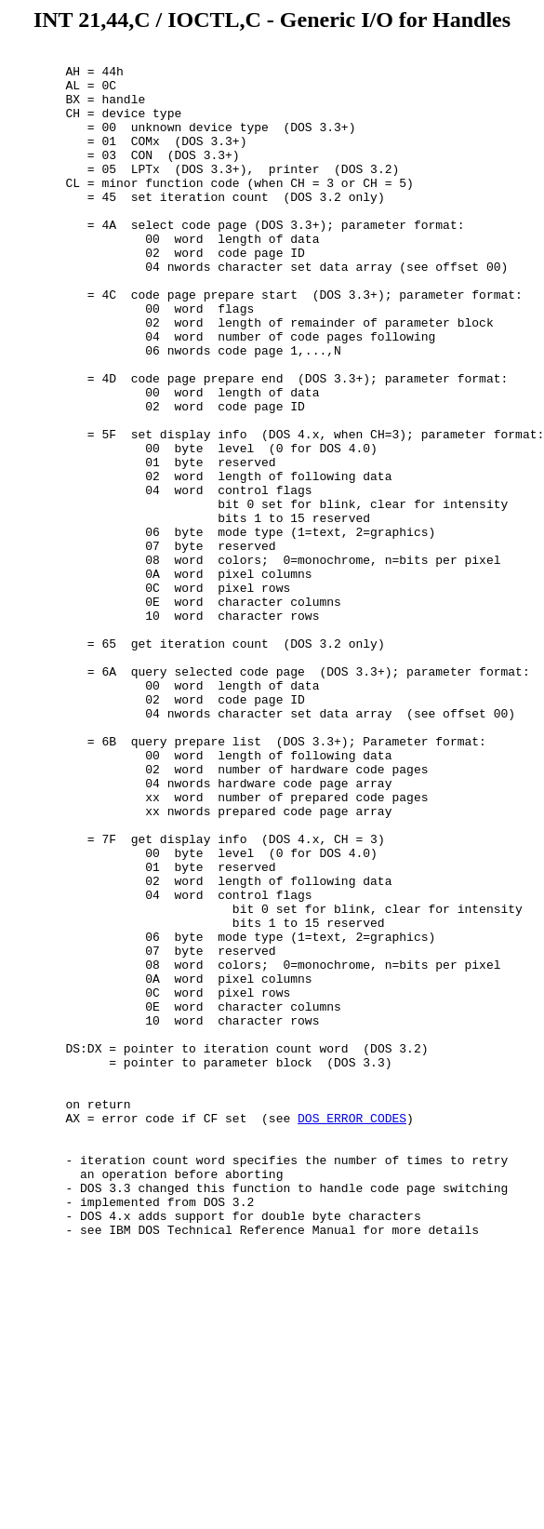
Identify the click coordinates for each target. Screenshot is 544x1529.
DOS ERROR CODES (352, 1332)
